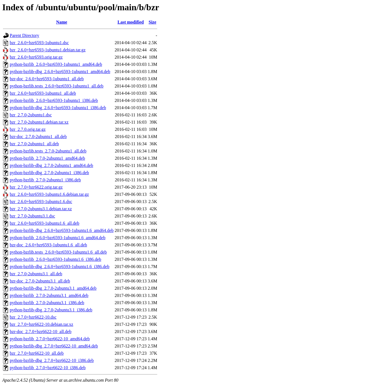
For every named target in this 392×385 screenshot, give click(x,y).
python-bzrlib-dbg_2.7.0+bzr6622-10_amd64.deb (54, 346)
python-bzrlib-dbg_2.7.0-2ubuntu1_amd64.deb (51, 165)
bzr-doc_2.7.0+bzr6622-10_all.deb (40, 331)
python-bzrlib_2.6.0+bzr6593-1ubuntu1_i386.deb (54, 100)
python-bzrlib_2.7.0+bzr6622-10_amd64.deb (50, 338)
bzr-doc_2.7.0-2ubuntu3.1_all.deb (40, 281)
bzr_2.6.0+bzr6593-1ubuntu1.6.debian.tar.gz (49, 194)
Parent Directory (24, 35)
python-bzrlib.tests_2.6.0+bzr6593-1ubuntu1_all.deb (56, 86)
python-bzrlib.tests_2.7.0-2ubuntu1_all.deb (48, 151)
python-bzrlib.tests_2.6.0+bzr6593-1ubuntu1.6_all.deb (58, 252)
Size (152, 22)
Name (61, 22)
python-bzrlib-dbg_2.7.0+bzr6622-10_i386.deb (52, 360)
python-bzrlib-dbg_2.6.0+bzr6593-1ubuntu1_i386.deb (58, 107)
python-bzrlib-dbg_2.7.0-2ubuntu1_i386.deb (49, 172)
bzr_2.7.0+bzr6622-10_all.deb (37, 353)
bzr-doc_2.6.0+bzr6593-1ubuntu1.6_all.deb (48, 244)
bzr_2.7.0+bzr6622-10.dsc (33, 317)
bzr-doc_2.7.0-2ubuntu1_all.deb (38, 136)
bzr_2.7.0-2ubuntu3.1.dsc (32, 216)
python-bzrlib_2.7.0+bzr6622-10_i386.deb (47, 367)
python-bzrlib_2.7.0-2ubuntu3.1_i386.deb (47, 302)
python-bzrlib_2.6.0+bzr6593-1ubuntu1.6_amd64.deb (57, 237)
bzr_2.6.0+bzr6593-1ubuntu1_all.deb (43, 93)
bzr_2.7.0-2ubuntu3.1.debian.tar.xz (41, 208)
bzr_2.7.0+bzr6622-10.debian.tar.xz (41, 324)
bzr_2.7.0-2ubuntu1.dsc (31, 114)
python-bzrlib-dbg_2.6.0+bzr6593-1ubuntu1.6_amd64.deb (61, 230)
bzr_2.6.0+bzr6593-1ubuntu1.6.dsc (41, 201)
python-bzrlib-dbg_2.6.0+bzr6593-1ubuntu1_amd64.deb (60, 71)
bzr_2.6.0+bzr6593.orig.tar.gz (36, 57)
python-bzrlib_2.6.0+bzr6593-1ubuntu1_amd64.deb (56, 64)
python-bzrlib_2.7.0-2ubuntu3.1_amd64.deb (49, 295)
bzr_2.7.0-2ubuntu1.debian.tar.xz (39, 122)
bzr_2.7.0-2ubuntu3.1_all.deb (36, 273)
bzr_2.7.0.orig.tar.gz (27, 129)
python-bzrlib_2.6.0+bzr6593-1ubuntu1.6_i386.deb (55, 259)
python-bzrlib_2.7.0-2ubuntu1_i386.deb (45, 180)
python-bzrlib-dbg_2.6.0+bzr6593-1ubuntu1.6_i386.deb (59, 266)
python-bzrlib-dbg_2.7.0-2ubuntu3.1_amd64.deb (53, 288)
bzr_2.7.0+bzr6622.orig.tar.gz (36, 187)
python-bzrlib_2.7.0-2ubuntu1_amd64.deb (47, 158)
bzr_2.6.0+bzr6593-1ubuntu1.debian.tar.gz (47, 50)
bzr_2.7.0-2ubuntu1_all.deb (34, 143)
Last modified (131, 22)
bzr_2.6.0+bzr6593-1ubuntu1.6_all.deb (44, 223)
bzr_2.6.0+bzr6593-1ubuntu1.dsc (39, 42)
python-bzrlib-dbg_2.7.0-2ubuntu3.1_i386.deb (51, 310)
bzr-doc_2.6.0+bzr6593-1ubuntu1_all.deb (47, 78)
